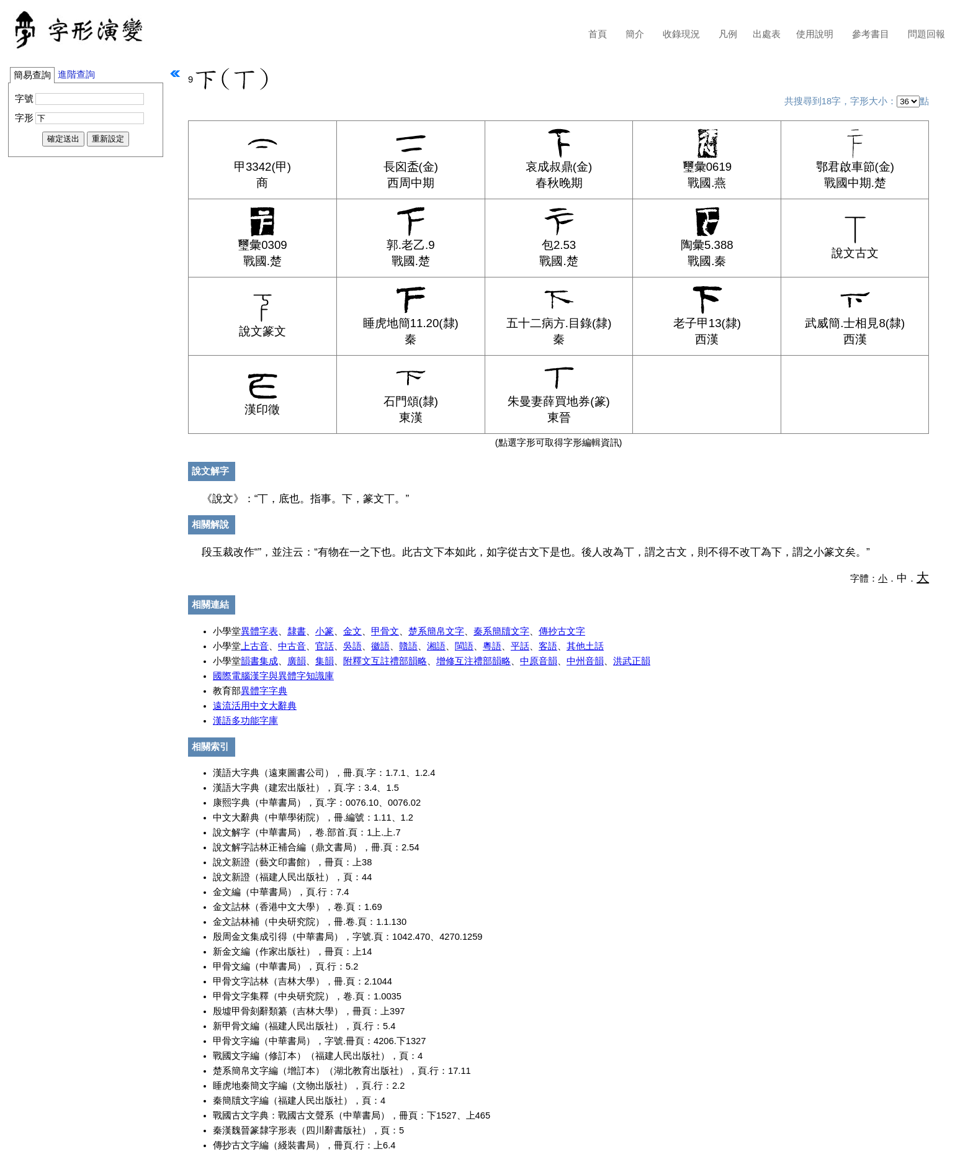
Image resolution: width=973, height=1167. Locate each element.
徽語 (380, 646)
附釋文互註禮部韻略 (385, 661)
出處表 (767, 34)
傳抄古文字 (562, 631)
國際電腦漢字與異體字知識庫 (273, 676)
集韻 (324, 661)
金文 (352, 631)
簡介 (635, 34)
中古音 (292, 646)
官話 (324, 646)
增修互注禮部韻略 (473, 661)
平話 (520, 646)
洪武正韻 (631, 661)
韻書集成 (259, 661)
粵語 (492, 646)
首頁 (597, 34)
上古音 (255, 646)
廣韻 (296, 661)
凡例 (728, 34)
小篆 (324, 631)
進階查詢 (76, 74)
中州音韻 (585, 661)
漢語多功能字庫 (245, 721)
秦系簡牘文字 (501, 631)
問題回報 (926, 34)
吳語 (352, 646)
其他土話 (585, 646)
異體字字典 (264, 691)
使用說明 (814, 34)
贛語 (408, 646)
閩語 (464, 646)
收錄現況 (681, 34)
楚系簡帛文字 (436, 631)
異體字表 (259, 631)
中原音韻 (538, 661)
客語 (548, 646)
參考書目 (870, 34)
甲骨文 (385, 631)
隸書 (296, 631)
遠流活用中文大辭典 (255, 706)
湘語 (436, 646)
